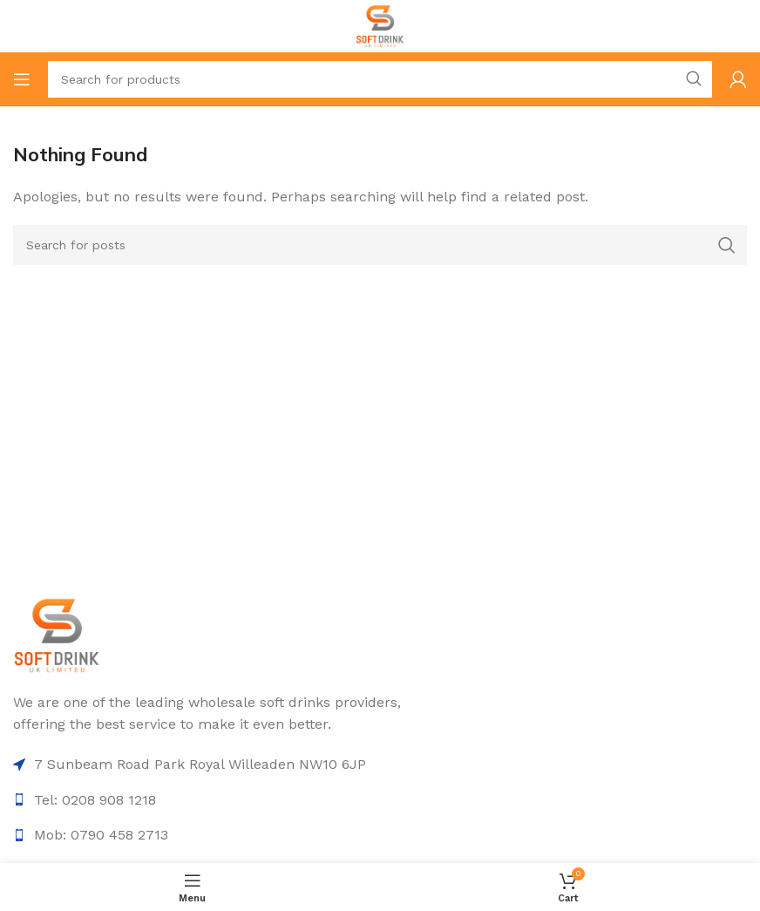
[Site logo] (380, 25)
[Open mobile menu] (21, 79)
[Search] (380, 79)
